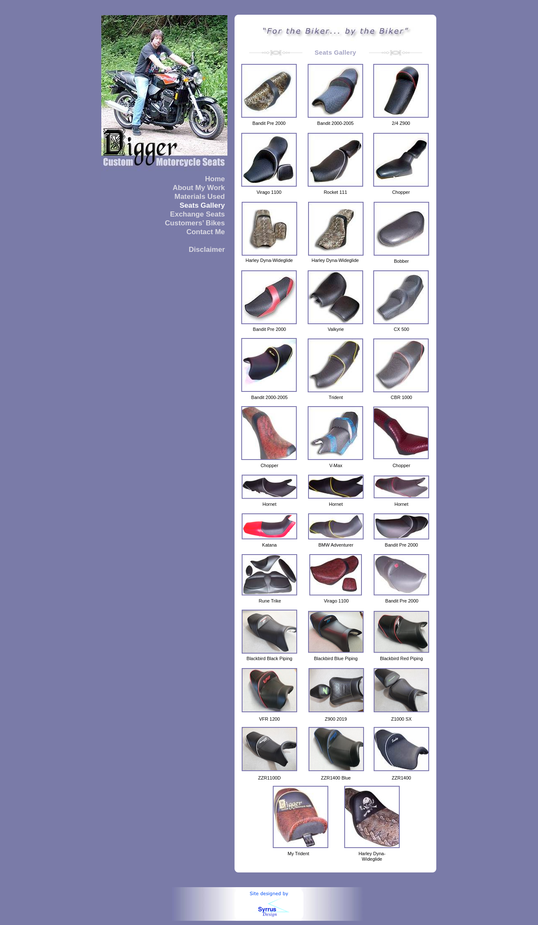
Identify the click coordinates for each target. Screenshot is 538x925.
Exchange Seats (197, 214)
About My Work (199, 188)
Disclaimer (207, 250)
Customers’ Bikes (195, 223)
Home (215, 179)
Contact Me (205, 232)
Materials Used (199, 197)
